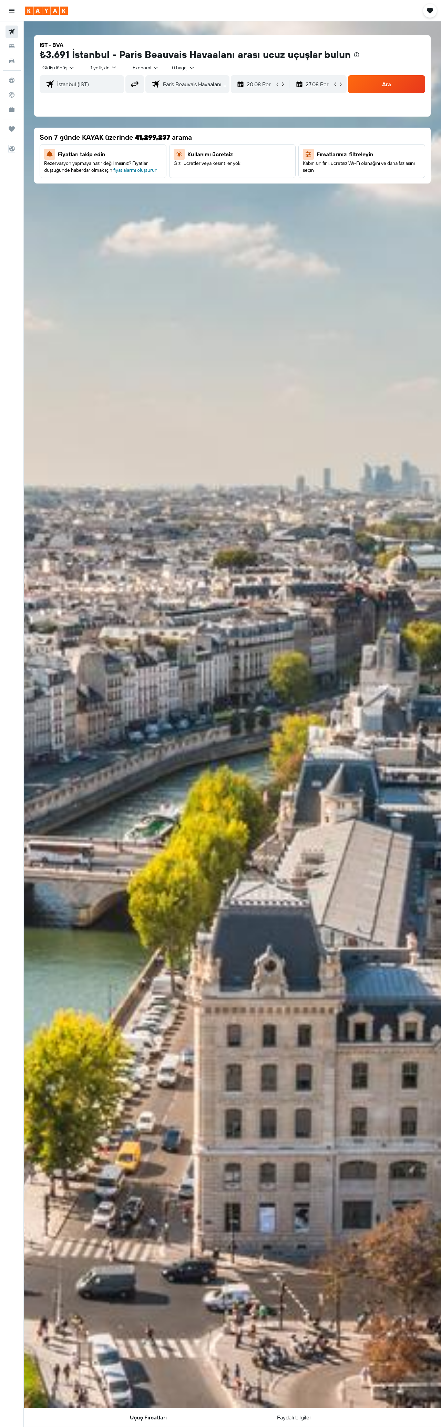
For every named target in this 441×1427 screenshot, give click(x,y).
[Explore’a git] (12, 80)
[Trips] (12, 129)
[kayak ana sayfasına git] (46, 11)
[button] (11, 10)
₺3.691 (54, 54)
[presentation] (356, 55)
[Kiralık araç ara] (12, 61)
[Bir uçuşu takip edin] (12, 95)
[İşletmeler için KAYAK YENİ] (12, 109)
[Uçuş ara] (12, 32)
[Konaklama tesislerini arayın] (12, 46)
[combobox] (59, 67)
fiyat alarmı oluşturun (135, 170)
